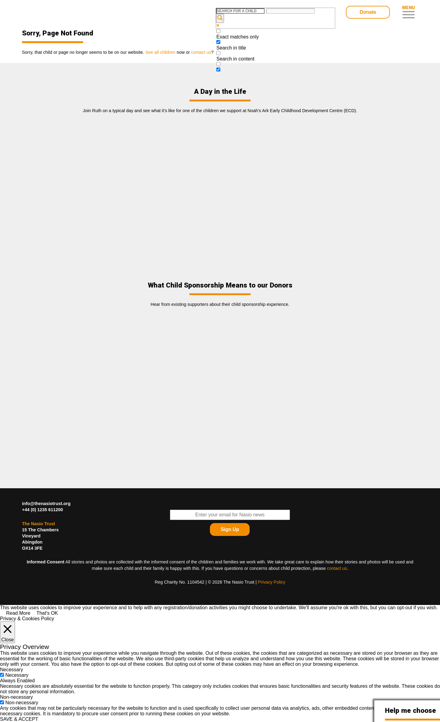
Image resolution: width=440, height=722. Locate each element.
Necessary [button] (11, 669)
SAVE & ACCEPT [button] (19, 719)
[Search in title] (218, 42)
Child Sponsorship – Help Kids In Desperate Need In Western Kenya (65, 13)
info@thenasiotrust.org (46, 503)
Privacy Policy (271, 582)
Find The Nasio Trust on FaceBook (410, 508)
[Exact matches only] (218, 31)
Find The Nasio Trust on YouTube (410, 523)
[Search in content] (218, 53)
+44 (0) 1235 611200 (42, 509)
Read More (18, 613)
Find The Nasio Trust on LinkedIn (395, 523)
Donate (368, 12)
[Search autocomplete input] (290, 11)
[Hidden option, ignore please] (218, 69)
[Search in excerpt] (218, 64)
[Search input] (240, 11)
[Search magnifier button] (220, 18)
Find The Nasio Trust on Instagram (410, 538)
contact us (337, 568)
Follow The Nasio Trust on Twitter (395, 508)
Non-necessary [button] (16, 697)
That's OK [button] (47, 613)
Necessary (16, 675)
